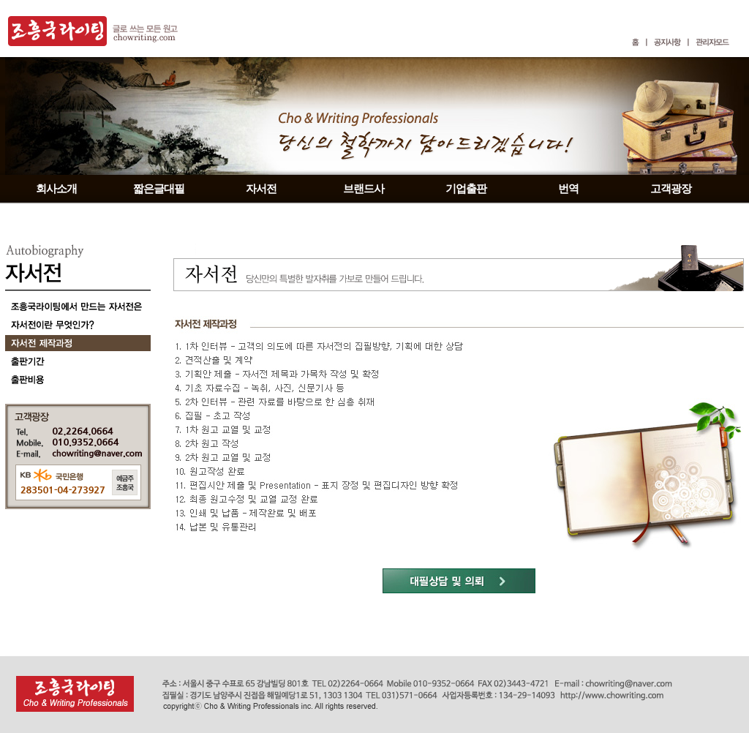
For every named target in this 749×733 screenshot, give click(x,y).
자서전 (261, 189)
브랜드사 (363, 189)
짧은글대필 (158, 189)
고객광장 (670, 189)
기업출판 (465, 189)
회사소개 (56, 189)
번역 (568, 189)
